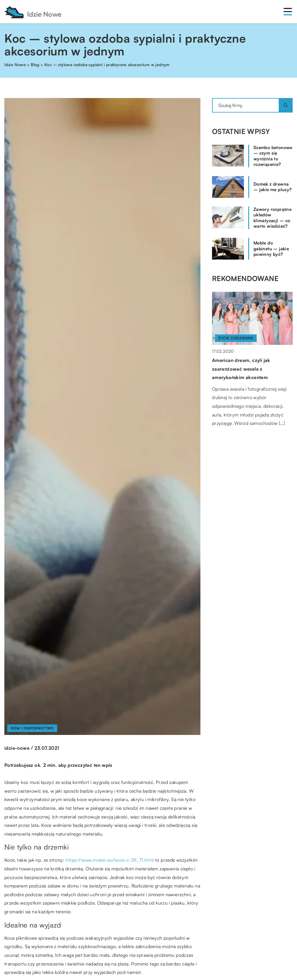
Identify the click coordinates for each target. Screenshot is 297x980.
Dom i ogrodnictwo (32, 728)
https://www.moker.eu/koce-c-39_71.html (110, 860)
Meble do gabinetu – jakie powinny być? (271, 248)
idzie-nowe (17, 748)
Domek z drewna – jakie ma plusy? (272, 187)
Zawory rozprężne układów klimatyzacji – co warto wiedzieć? (272, 217)
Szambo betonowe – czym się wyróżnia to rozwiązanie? (272, 156)
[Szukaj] (286, 105)
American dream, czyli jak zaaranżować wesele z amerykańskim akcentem (241, 368)
